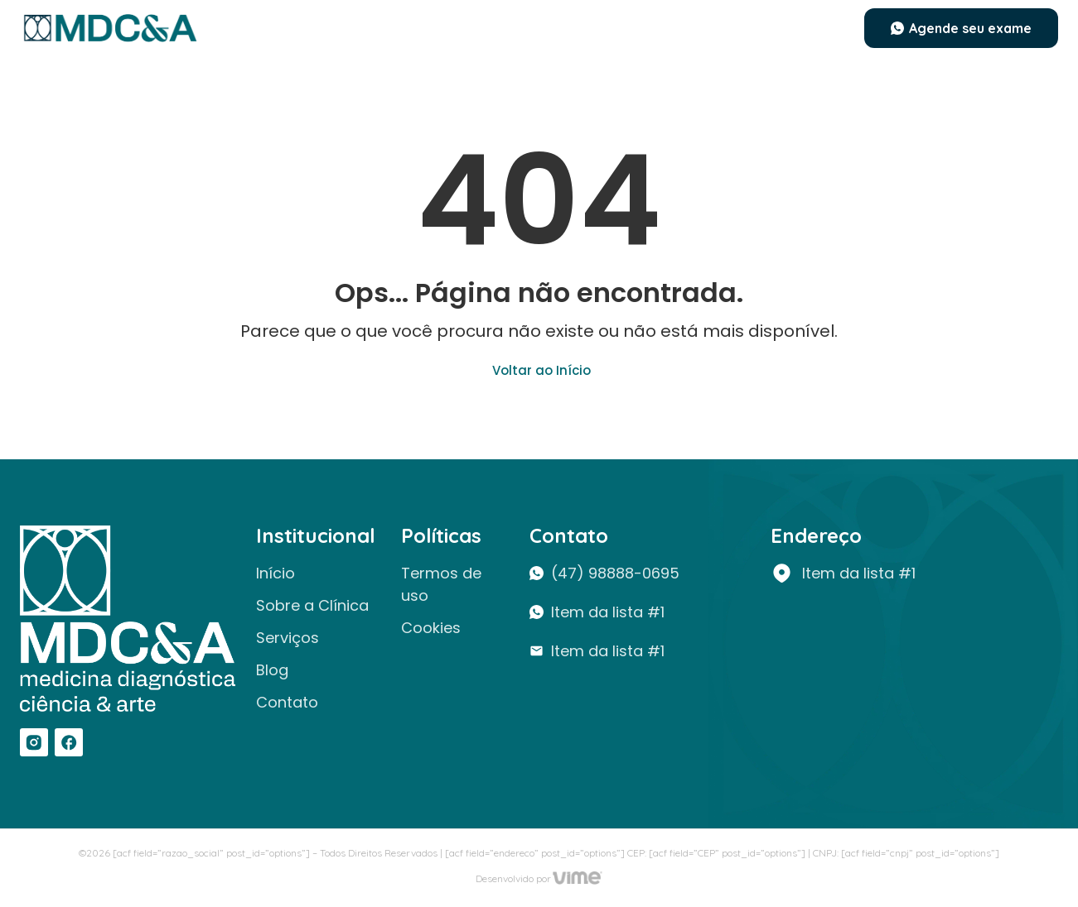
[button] (961, 28)
